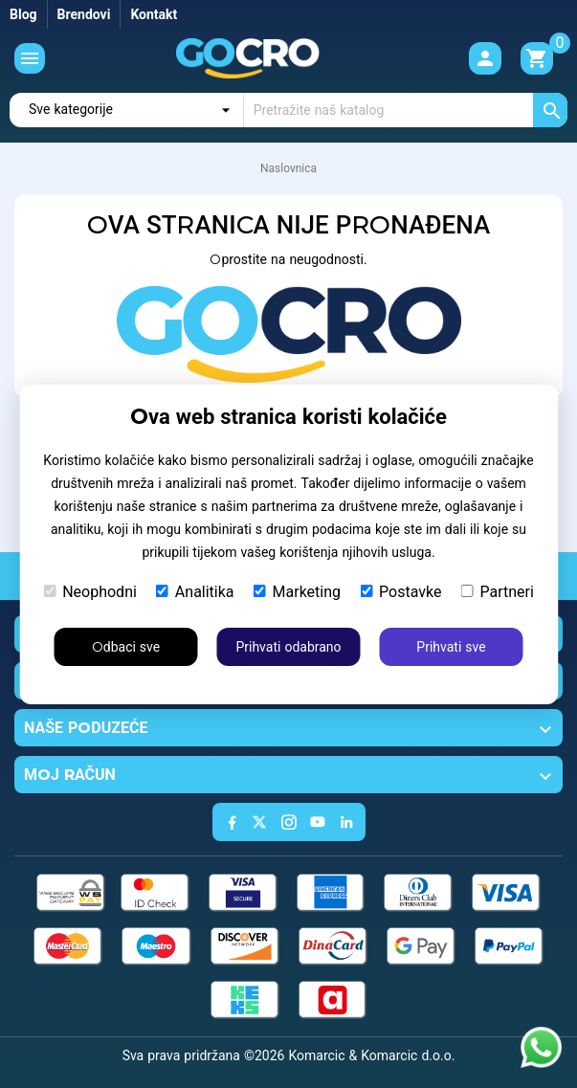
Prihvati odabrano (288, 646)
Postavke (400, 592)
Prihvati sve (450, 646)
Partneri (496, 592)
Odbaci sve (126, 646)
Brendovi (84, 14)
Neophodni (90, 592)
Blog (23, 14)
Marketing (297, 592)
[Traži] (405, 110)
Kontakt (153, 14)
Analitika (195, 592)
